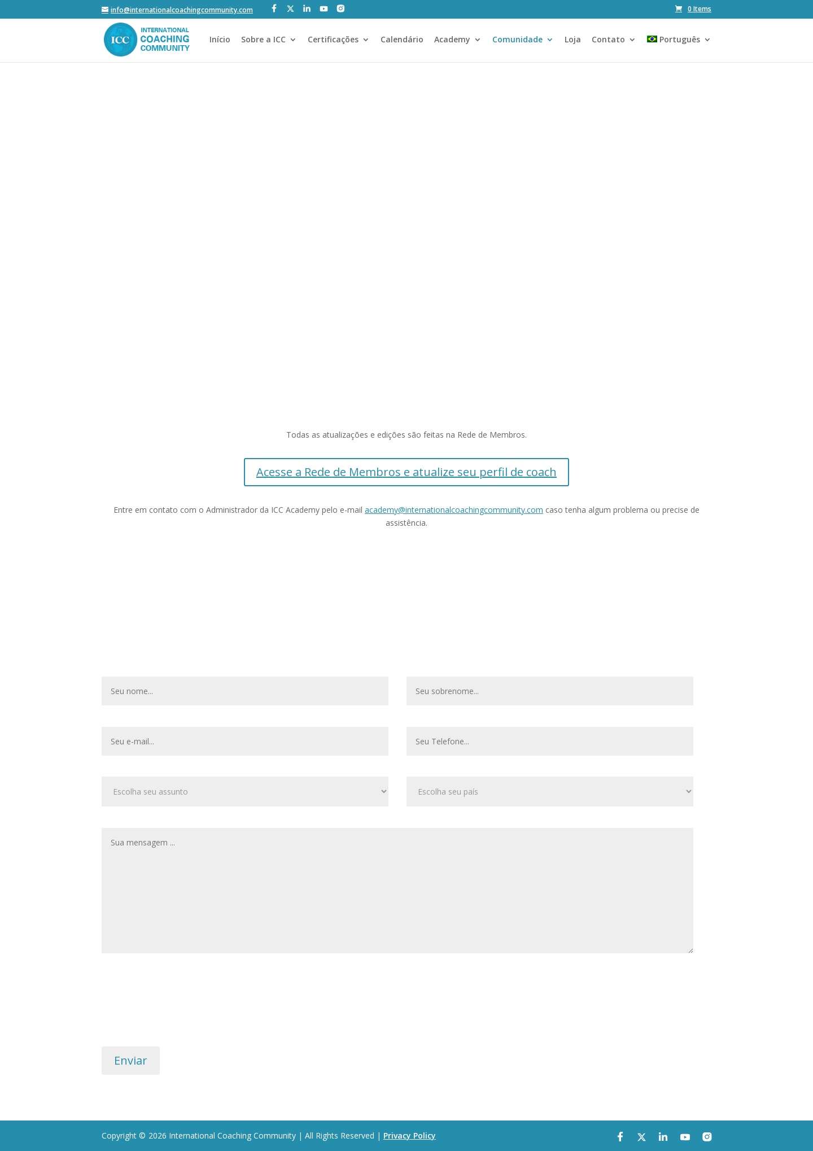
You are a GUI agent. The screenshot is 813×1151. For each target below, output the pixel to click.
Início (219, 40)
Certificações (333, 40)
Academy (452, 40)
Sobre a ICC (263, 40)
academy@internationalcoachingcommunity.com (454, 509)
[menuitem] (679, 49)
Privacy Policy (409, 1135)
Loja (573, 40)
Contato (608, 40)
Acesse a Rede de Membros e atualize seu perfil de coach (406, 471)
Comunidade (517, 40)
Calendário (402, 40)
